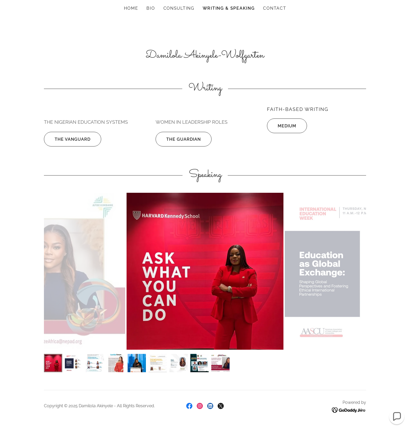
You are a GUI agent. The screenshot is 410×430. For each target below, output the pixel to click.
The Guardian (178, 139)
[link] (189, 406)
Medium (281, 125)
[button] (396, 416)
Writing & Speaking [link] (229, 8)
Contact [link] (274, 8)
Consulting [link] (178, 8)
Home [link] (131, 8)
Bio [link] (150, 8)
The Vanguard (67, 139)
